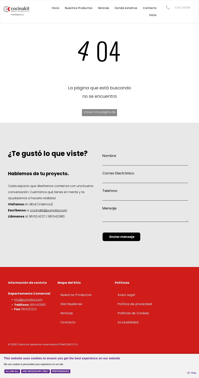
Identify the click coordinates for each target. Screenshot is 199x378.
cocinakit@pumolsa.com (48, 210)
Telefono (109, 190)
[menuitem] (55, 8)
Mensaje (109, 208)
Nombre (109, 155)
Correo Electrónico (118, 173)
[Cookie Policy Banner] (99, 364)
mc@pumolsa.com (28, 299)
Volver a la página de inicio (99, 113)
